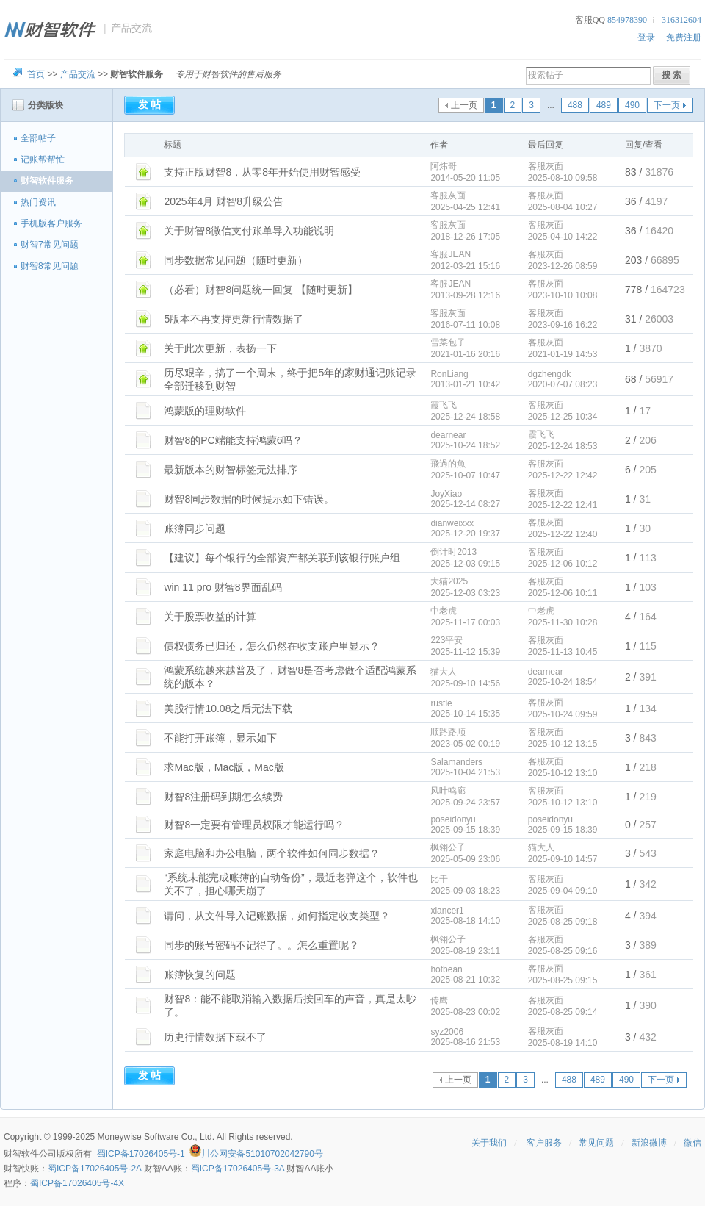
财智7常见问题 (50, 245)
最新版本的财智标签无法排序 (230, 469)
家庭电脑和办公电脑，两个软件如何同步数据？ (272, 853)
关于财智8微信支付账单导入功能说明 (249, 231)
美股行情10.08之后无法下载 (228, 708)
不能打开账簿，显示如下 (220, 738)
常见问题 (596, 1143)
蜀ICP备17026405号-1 (141, 1154)
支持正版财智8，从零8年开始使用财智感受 (262, 172)
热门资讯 (38, 202)
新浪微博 (649, 1143)
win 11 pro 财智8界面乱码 (222, 587)
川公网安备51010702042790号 (261, 1154)
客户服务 (544, 1143)
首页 (36, 74)
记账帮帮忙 (43, 159)
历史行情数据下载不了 (215, 1037)
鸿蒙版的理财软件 (205, 411)
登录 (646, 37)
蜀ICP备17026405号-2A (94, 1168)
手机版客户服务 (51, 223)
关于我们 (489, 1143)
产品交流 (77, 74)
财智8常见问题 (50, 266)
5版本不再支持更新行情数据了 (233, 319)
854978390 (627, 20)
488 (575, 105)
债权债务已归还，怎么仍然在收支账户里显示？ (272, 646)
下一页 (667, 105)
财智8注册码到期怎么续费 (223, 797)
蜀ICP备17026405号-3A (237, 1168)
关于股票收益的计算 (210, 616)
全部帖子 (38, 138)
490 (632, 105)
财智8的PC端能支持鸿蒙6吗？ (233, 440)
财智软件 (21, 1154)
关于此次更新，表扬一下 (220, 348)
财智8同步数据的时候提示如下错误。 (249, 499)
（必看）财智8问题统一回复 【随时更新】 (261, 289)
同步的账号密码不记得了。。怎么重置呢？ (261, 945)
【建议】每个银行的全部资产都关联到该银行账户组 (282, 558)
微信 (692, 1143)
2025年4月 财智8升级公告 (223, 201)
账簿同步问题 (194, 528)
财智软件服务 (47, 181)
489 (603, 105)
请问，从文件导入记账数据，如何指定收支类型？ (277, 916)
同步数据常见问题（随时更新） (236, 260)
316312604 (681, 20)
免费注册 (683, 37)
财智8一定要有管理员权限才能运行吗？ (254, 824)
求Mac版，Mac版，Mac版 (223, 767)
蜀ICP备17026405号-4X (77, 1183)
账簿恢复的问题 (200, 974)
